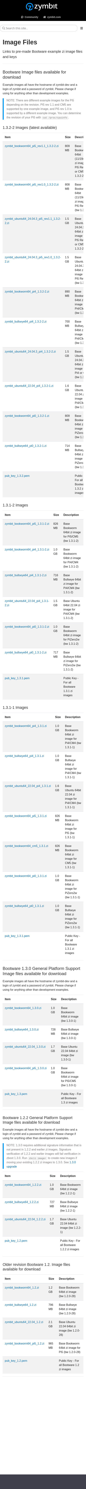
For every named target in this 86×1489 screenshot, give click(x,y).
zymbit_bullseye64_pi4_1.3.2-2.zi (26, 321)
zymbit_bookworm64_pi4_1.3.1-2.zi (27, 549)
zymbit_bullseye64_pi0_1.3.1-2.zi (26, 652)
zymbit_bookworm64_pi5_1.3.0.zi (26, 1068)
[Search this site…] (38, 28)
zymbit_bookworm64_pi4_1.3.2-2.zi (27, 291)
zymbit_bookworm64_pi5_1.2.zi (24, 1343)
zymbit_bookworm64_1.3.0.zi (23, 1008)
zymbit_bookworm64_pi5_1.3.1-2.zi (27, 523)
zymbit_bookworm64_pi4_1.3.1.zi (26, 725)
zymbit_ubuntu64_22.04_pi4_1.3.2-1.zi (29, 385)
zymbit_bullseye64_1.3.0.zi (22, 1029)
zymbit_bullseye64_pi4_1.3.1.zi (24, 755)
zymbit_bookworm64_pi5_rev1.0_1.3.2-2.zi (32, 184)
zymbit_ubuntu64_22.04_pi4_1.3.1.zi (28, 785)
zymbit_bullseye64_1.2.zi (20, 1304)
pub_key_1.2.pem (16, 1240)
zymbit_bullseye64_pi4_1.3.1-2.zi (26, 575)
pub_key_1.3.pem (16, 1093)
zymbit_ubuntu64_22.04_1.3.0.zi (25, 1046)
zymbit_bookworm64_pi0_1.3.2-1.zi (27, 415)
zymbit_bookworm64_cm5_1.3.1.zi (26, 845)
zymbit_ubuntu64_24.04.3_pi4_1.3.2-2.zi (30, 351)
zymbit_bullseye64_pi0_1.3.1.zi (24, 905)
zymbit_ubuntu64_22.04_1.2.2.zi (25, 1219)
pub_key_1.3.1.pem (17, 678)
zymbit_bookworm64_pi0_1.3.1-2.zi (27, 626)
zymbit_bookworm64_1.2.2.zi (23, 1184)
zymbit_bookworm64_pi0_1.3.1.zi (26, 875)
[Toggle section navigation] (81, 28)
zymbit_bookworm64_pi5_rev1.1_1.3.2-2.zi (32, 146)
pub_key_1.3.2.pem (17, 475)
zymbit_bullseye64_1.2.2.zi (22, 1202)
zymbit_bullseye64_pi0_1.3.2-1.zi (26, 445)
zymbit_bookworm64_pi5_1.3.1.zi (26, 815)
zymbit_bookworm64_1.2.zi (22, 1287)
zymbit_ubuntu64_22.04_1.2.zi (24, 1322)
